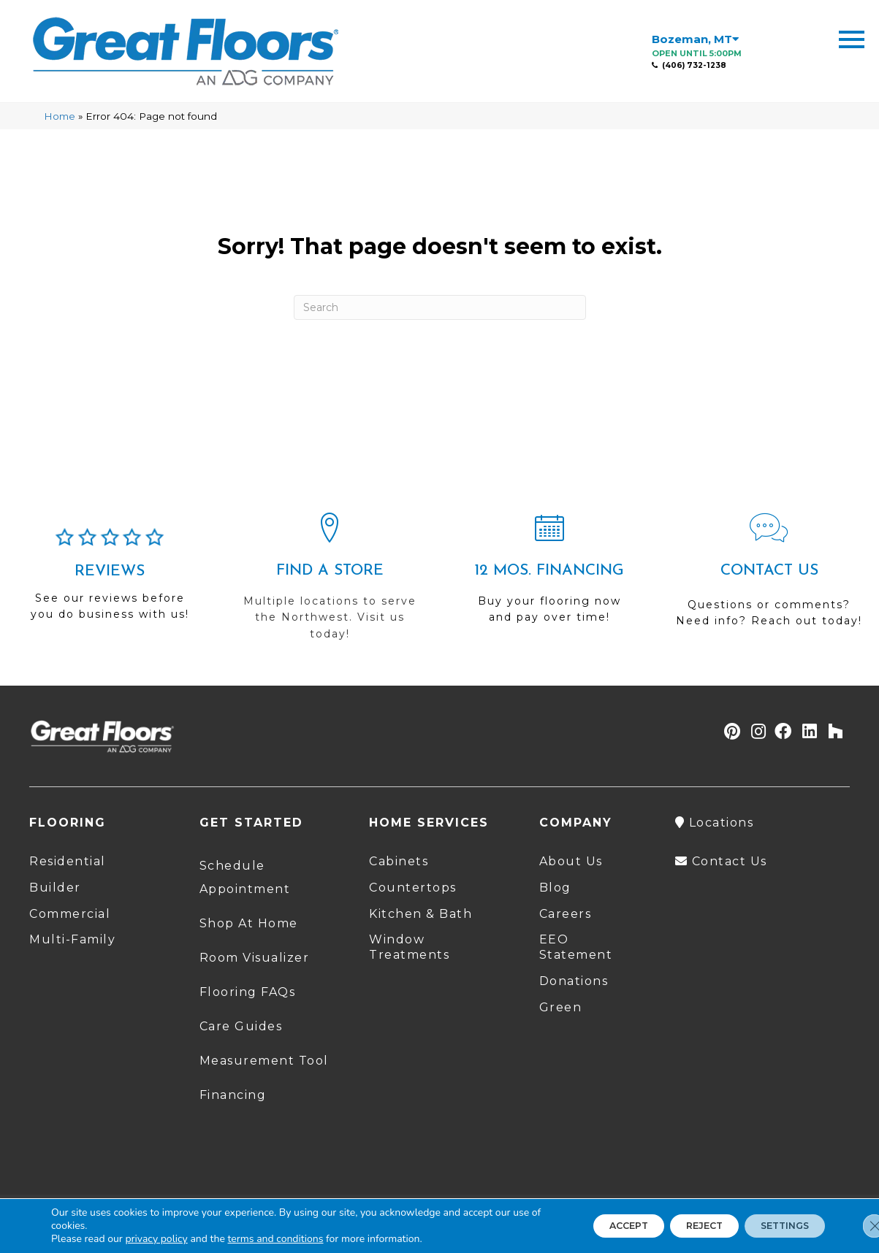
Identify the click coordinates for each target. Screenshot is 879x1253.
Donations (574, 981)
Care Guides (241, 1026)
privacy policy (156, 1239)
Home (59, 116)
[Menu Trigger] (852, 38)
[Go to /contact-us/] (769, 576)
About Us (571, 861)
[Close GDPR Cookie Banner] (855, 1226)
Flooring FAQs (247, 992)
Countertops (413, 887)
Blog (555, 887)
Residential (67, 861)
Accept (589, 1226)
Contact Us (721, 861)
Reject (680, 1226)
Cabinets (398, 861)
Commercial (69, 914)
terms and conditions (276, 1239)
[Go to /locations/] (330, 583)
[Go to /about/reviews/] (110, 580)
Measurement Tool (264, 1061)
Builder (55, 887)
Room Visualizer (254, 958)
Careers (565, 914)
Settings (776, 1226)
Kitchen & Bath (420, 914)
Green (560, 1007)
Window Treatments (409, 947)
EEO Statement (576, 947)
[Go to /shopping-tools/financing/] (549, 575)
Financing (233, 1095)
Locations (714, 822)
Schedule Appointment (245, 877)
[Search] (440, 307)
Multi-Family (72, 939)
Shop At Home (248, 923)
